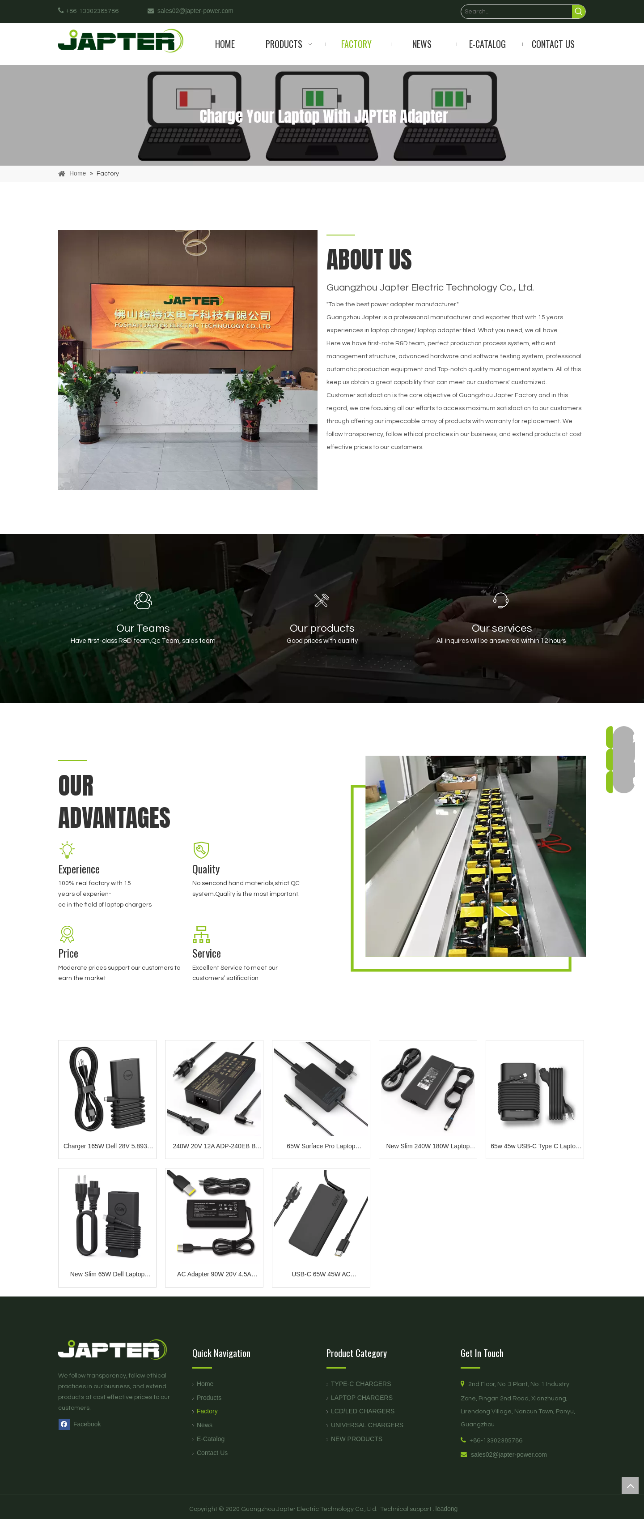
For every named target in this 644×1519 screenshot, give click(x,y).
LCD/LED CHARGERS (362, 1411)
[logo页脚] (120, 1349)
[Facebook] (82, 1424)
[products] (322, 115)
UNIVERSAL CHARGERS (367, 1425)
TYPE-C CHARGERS (361, 1383)
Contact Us (212, 1452)
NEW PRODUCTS (356, 1438)
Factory (207, 1411)
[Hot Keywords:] (578, 11)
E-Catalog (211, 1438)
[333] (201, 934)
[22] (201, 850)
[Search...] (516, 11)
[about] (456, 873)
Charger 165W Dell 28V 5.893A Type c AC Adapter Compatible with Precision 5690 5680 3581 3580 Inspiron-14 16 (107, 1147)
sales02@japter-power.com (509, 1454)
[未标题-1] (188, 360)
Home (205, 1383)
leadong (447, 1508)
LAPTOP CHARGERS (362, 1397)
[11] (67, 850)
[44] (67, 934)
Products (209, 1397)
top (630, 1485)
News (204, 1425)
